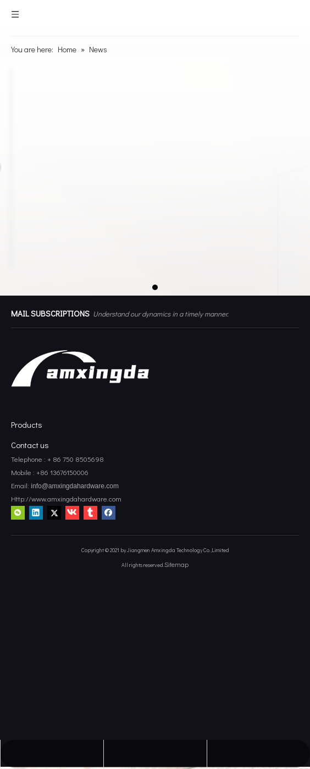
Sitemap (176, 564)
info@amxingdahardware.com (74, 486)
